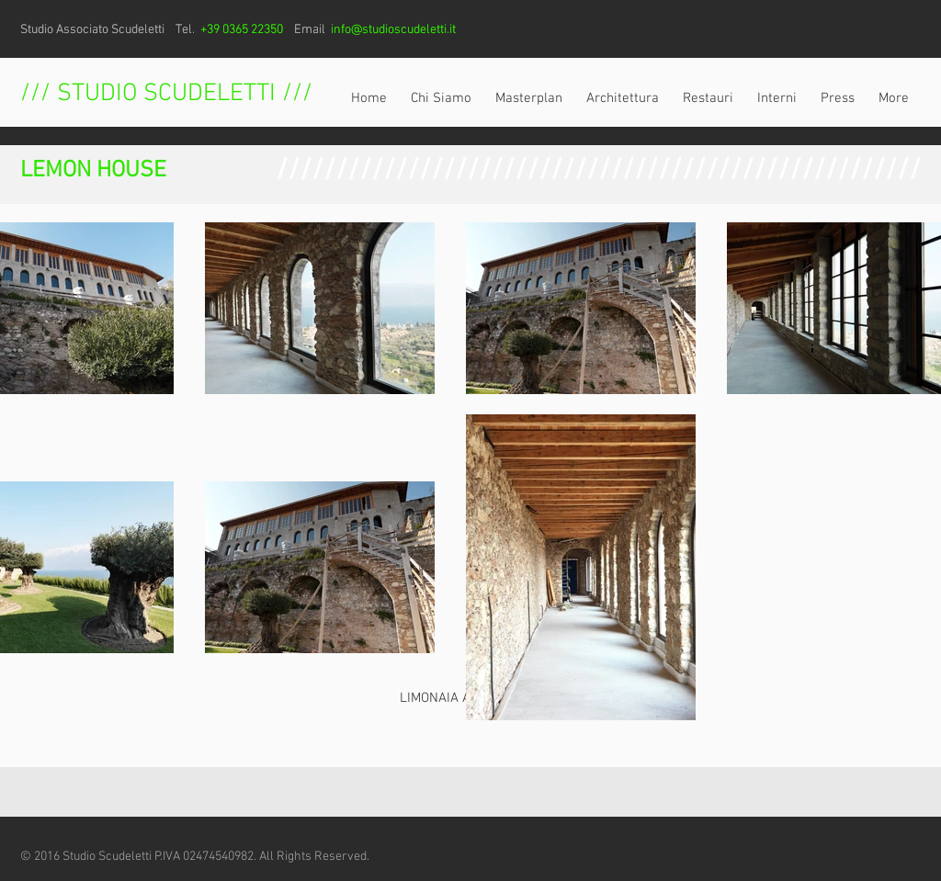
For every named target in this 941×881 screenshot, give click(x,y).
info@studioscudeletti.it (393, 30)
